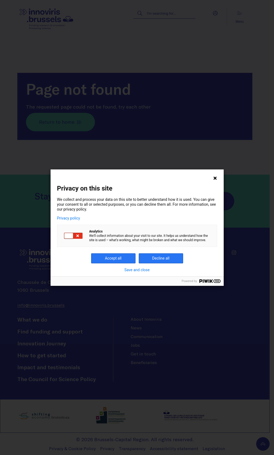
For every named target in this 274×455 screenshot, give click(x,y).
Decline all (161, 258)
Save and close (137, 270)
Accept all (113, 258)
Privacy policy (68, 218)
